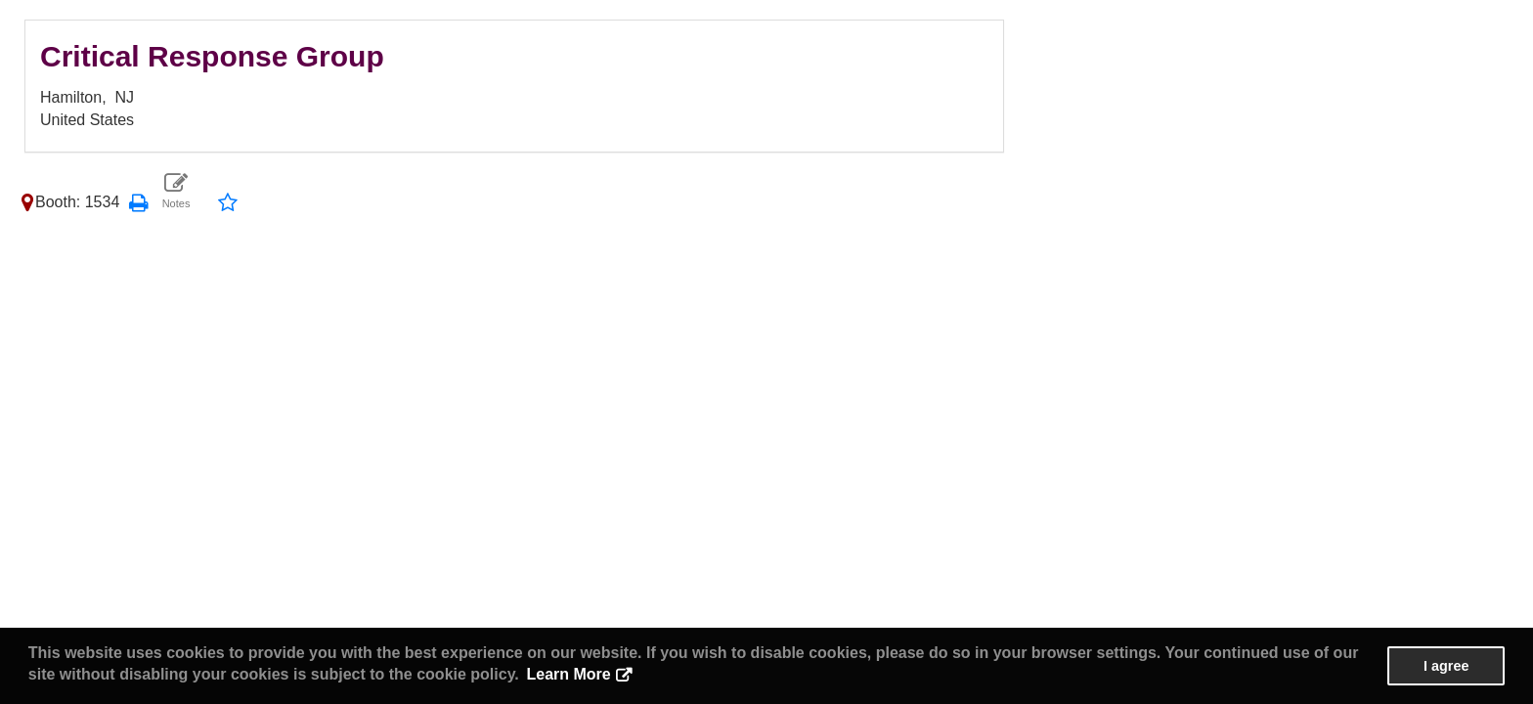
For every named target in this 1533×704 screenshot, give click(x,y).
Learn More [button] (568, 674)
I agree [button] (1446, 666)
